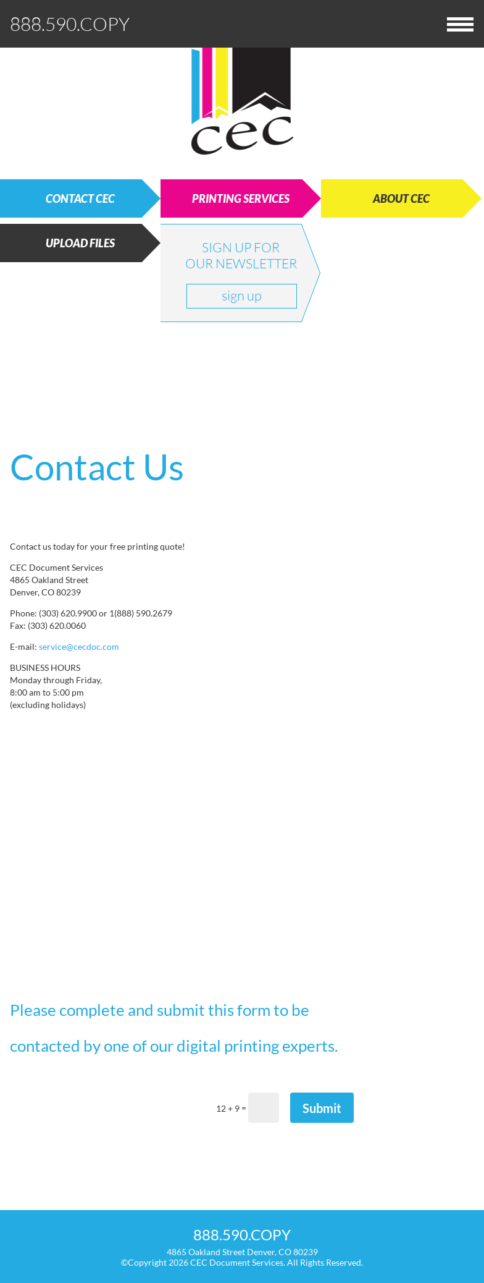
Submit (321, 1108)
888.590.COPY (70, 23)
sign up (242, 295)
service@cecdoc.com (79, 646)
